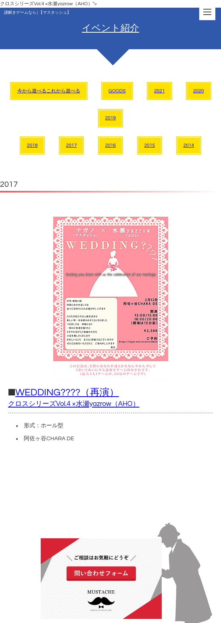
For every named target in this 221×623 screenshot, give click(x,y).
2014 (188, 145)
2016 (110, 145)
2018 (32, 145)
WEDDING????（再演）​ (74, 397)
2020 (198, 91)
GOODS (117, 91)
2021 (159, 91)
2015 (149, 145)
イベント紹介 (110, 28)
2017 (71, 145)
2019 (110, 118)
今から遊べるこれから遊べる (48, 91)
